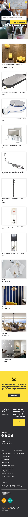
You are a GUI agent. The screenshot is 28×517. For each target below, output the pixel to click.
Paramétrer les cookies (7, 473)
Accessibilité (20, 487)
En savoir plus (4, 485)
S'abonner (14, 395)
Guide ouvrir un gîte (6, 453)
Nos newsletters (5, 459)
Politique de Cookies (6, 471)
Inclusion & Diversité (6, 487)
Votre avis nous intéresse (7, 476)
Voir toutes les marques (18, 22)
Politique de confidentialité (8, 465)
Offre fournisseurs (19, 423)
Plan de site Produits (19, 453)
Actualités (12, 485)
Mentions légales (5, 462)
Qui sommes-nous (5, 456)
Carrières (19, 485)
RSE (14, 487)
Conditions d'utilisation (7, 468)
